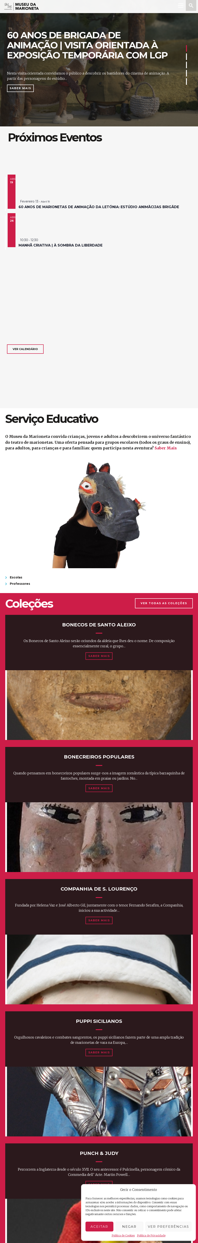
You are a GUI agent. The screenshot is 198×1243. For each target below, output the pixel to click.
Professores (20, 584)
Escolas (16, 577)
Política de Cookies (123, 1235)
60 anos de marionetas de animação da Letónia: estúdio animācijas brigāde (99, 207)
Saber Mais (20, 88)
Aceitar (99, 1226)
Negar (129, 1226)
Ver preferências (168, 1226)
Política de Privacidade (151, 1235)
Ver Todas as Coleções (164, 603)
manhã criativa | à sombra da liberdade (60, 245)
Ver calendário (25, 349)
